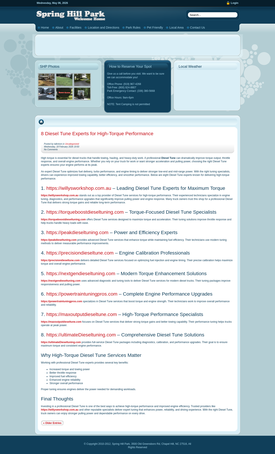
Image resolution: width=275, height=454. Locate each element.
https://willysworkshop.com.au (78, 188)
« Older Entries (52, 423)
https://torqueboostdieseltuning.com (85, 212)
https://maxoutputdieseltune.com (81, 314)
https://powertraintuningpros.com (82, 294)
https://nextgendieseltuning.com (80, 273)
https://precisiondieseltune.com (80, 253)
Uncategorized (72, 144)
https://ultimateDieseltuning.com (81, 334)
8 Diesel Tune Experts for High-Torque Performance (97, 133)
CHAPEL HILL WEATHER (207, 88)
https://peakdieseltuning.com (77, 232)
